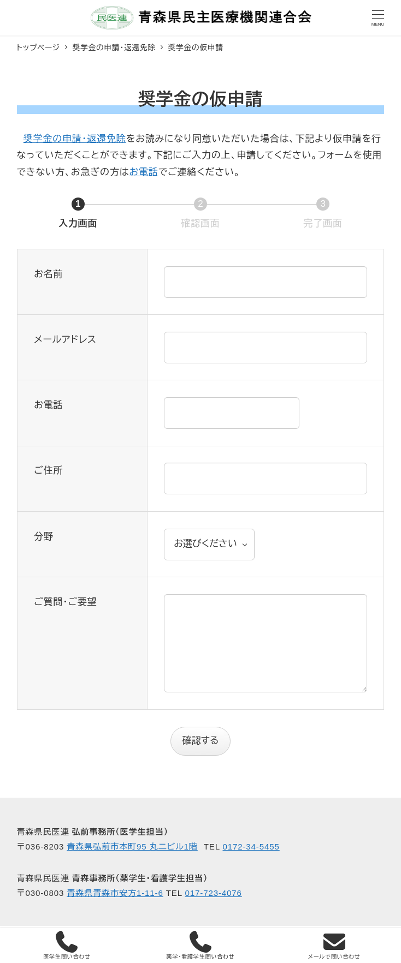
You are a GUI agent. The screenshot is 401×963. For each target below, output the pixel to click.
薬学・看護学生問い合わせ (201, 945)
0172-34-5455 (250, 846)
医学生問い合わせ (66, 945)
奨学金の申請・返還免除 (74, 139)
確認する (204, 740)
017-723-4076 (213, 893)
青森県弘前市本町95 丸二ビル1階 (132, 846)
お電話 (143, 172)
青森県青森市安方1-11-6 (115, 893)
